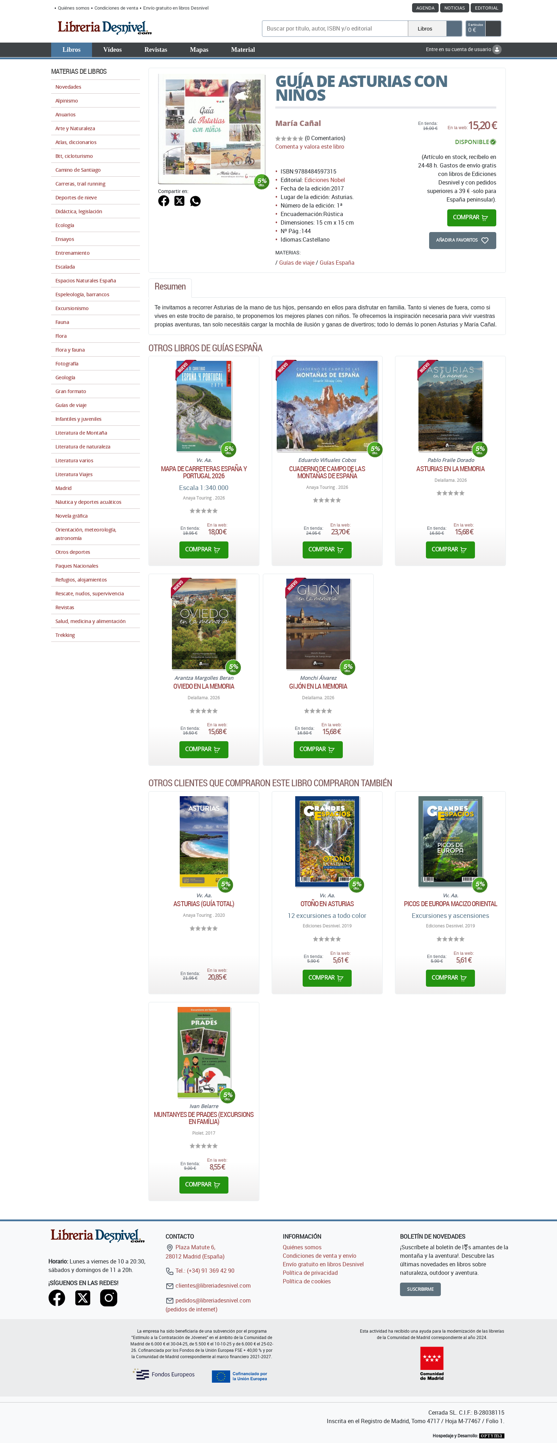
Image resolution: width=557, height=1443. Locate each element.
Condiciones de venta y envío (319, 1256)
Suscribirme (420, 1289)
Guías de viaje (296, 262)
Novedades (68, 86)
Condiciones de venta (116, 8)
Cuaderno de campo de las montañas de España (327, 472)
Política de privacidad (310, 1273)
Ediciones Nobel (324, 180)
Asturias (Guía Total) (203, 903)
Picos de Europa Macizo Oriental (450, 903)
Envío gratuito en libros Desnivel (176, 8)
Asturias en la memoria (450, 468)
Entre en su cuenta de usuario (464, 49)
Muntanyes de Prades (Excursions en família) (204, 1118)
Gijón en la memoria (318, 686)
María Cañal (298, 123)
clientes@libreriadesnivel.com (208, 1285)
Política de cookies (307, 1281)
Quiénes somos (74, 8)
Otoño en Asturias (327, 903)
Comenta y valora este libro (309, 146)
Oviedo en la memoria (203, 686)
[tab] (170, 288)
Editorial (486, 8)
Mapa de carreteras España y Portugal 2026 (204, 472)
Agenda (425, 8)
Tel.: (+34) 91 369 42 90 (200, 1270)
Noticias (454, 8)
